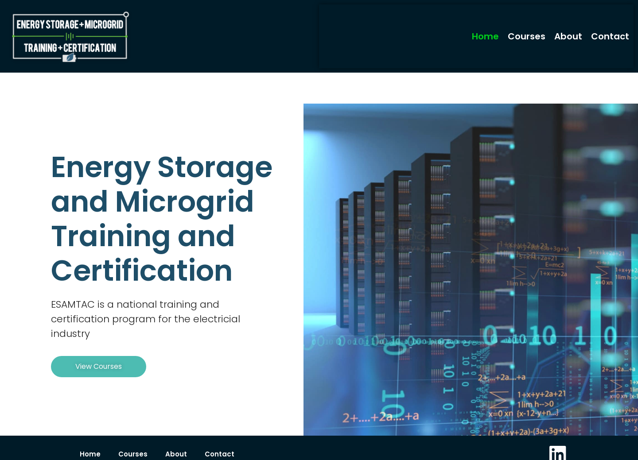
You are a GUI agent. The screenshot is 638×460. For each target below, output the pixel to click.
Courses (526, 36)
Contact (610, 36)
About (568, 36)
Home (485, 36)
